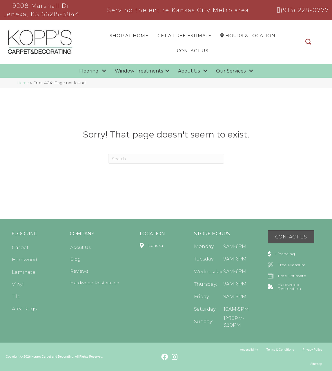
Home (23, 82)
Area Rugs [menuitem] (24, 309)
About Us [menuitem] (80, 247)
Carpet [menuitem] (20, 247)
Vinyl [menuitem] (18, 284)
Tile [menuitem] (16, 296)
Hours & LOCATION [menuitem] (247, 35)
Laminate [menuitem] (23, 272)
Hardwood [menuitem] (24, 260)
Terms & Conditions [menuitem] (280, 350)
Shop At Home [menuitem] (129, 35)
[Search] (166, 159)
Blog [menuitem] (75, 259)
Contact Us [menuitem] (192, 50)
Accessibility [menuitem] (249, 350)
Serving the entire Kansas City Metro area (178, 10)
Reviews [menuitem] (79, 271)
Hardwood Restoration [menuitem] (94, 282)
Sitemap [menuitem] (316, 364)
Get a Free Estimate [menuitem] (184, 35)
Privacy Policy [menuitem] (312, 350)
